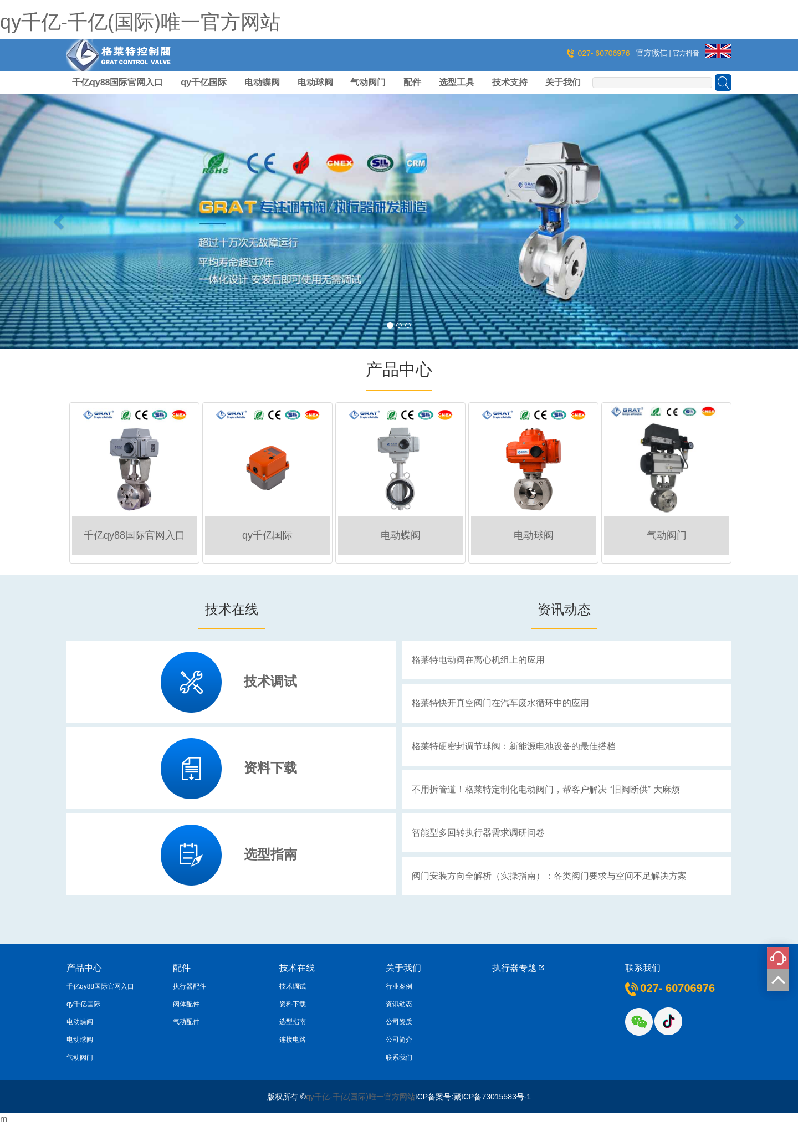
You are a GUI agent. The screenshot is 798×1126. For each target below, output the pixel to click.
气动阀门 (368, 82)
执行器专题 (518, 968)
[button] (60, 221)
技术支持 (510, 82)
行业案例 (399, 986)
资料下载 (270, 767)
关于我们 (563, 82)
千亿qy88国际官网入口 (117, 82)
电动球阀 (315, 82)
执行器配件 (189, 986)
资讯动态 (399, 1004)
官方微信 (652, 52)
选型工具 (456, 82)
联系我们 (399, 1057)
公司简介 (399, 1039)
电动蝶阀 (262, 82)
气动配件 (186, 1022)
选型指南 (270, 854)
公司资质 (399, 1022)
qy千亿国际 (204, 82)
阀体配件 (186, 1004)
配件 (412, 82)
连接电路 (292, 1039)
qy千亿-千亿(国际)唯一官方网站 (140, 22)
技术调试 (270, 681)
